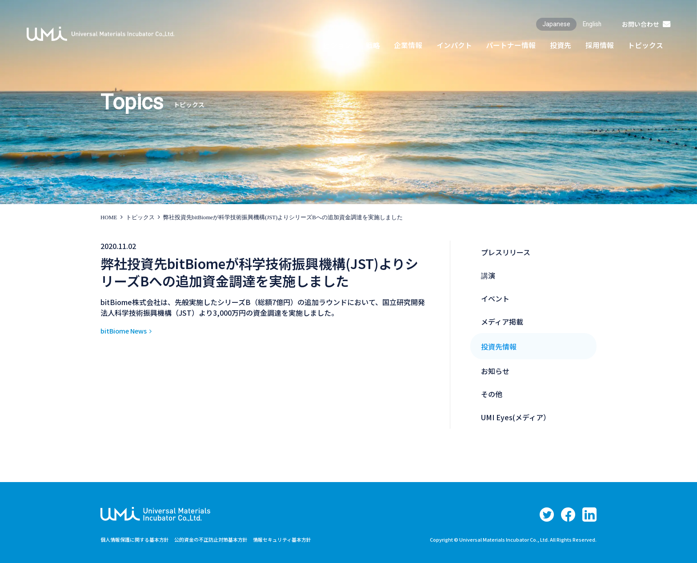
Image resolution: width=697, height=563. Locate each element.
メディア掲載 (502, 321)
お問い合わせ (640, 24)
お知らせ (495, 371)
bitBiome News (126, 330)
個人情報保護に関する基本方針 (137, 539)
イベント (495, 298)
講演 (488, 275)
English (591, 24)
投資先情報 (499, 346)
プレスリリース (505, 252)
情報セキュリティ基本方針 (297, 539)
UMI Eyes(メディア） (515, 417)
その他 (491, 394)
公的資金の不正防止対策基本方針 (220, 539)
